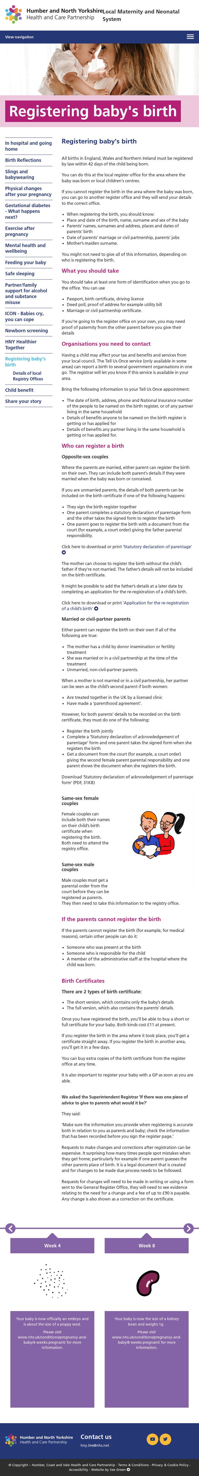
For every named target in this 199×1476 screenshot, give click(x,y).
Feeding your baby (25, 262)
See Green (120, 1469)
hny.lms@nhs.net (95, 1445)
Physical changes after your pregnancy (28, 191)
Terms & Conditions (133, 1465)
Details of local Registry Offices (28, 376)
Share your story (23, 401)
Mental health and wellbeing (25, 248)
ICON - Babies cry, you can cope (24, 316)
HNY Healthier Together (21, 344)
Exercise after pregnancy (20, 231)
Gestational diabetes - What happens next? (27, 211)
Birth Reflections (23, 160)
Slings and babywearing (19, 174)
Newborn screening (26, 331)
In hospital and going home (28, 146)
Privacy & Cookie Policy (170, 1465)
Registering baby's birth (25, 361)
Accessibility (78, 1469)
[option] (52, 1323)
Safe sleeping (19, 274)
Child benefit (19, 390)
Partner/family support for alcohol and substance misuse (26, 293)
